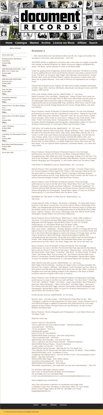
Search (93, 42)
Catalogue (21, 42)
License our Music (64, 42)
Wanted (34, 42)
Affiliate (81, 42)
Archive (45, 42)
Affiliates (53, 405)
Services (63, 405)
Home (9, 42)
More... (4, 65)
